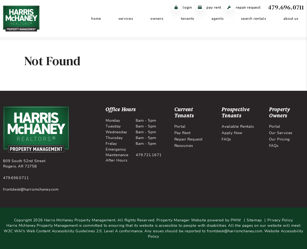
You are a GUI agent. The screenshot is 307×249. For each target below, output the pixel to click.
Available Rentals (238, 126)
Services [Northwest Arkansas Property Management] (125, 18)
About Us (290, 18)
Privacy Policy (280, 220)
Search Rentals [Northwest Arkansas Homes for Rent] (253, 18)
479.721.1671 (149, 154)
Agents (217, 18)
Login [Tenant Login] (182, 7)
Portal (180, 126)
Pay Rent (182, 132)
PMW (236, 220)
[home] (21, 18)
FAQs (226, 139)
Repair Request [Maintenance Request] (243, 7)
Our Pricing (279, 139)
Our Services (281, 132)
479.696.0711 (286, 7)
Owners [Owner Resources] (156, 18)
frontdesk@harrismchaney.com (31, 189)
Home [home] (96, 18)
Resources (183, 145)
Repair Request (188, 139)
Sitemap (254, 220)
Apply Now (232, 132)
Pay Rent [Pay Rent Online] (208, 7)
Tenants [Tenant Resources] (187, 18)
